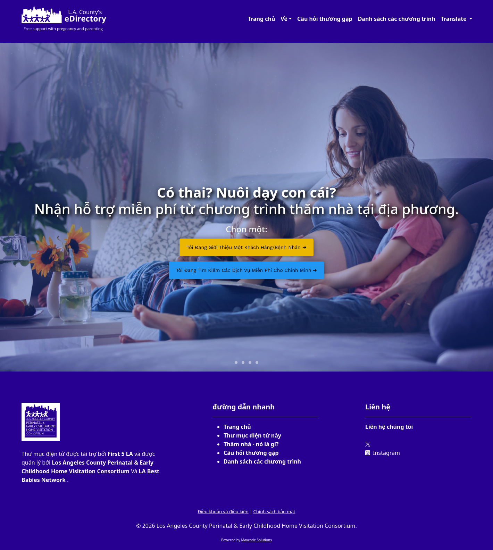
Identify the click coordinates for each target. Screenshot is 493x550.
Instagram (382, 453)
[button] (286, 19)
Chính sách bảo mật (274, 511)
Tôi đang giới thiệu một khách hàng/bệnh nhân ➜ (246, 247)
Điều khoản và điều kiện (223, 511)
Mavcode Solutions (256, 540)
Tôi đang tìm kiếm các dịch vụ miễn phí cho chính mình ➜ (246, 270)
